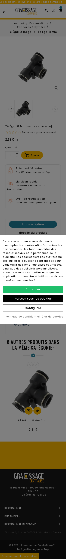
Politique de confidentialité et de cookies (34, 316)
